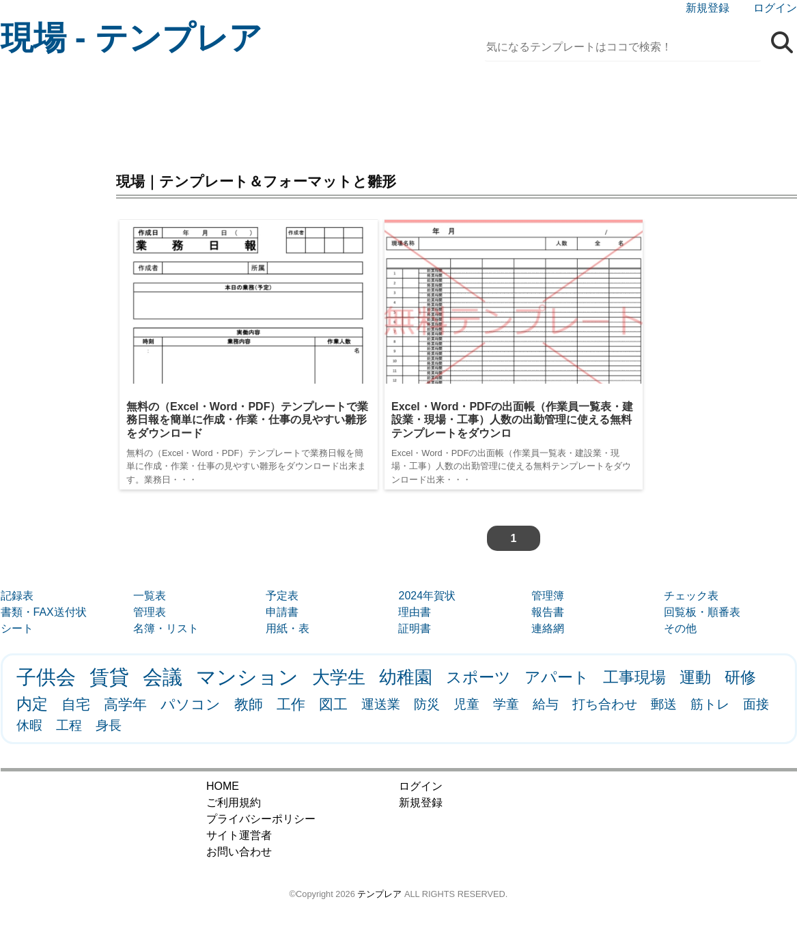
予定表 (282, 595)
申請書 (282, 612)
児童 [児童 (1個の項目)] (466, 704)
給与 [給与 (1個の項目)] (546, 704)
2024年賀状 (427, 595)
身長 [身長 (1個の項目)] (109, 725)
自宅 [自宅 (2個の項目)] (75, 704)
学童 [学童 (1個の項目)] (506, 704)
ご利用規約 (233, 802)
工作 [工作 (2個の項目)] (291, 704)
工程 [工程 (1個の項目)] (69, 725)
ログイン (775, 8)
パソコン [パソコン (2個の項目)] (190, 704)
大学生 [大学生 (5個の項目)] (338, 677)
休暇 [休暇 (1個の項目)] (29, 725)
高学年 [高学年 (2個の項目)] (125, 704)
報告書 (547, 612)
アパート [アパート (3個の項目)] (557, 677)
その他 (680, 628)
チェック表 (691, 595)
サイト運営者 (239, 835)
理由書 (414, 612)
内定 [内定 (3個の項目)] (32, 704)
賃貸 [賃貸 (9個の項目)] (109, 677)
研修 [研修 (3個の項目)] (740, 677)
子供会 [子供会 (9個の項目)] (46, 677)
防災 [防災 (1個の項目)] (427, 704)
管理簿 (547, 595)
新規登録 (707, 8)
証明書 (414, 628)
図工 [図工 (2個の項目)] (333, 704)
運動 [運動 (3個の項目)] (695, 677)
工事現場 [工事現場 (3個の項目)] (634, 677)
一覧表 (149, 595)
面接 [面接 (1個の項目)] (756, 704)
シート (17, 628)
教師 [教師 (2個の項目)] (248, 704)
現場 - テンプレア (132, 38)
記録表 (17, 595)
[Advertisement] (399, 112)
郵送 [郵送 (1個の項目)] (664, 704)
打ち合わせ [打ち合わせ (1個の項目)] (604, 704)
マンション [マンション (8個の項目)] (247, 677)
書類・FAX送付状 (44, 612)
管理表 (149, 612)
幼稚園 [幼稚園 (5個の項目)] (405, 677)
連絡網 (547, 628)
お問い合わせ (239, 851)
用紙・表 (287, 628)
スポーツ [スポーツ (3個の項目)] (478, 677)
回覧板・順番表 (702, 612)
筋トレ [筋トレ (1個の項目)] (709, 704)
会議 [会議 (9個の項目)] (162, 677)
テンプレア (379, 894)
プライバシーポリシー (261, 819)
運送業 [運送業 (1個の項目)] (380, 704)
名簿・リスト (166, 628)
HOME (222, 786)
